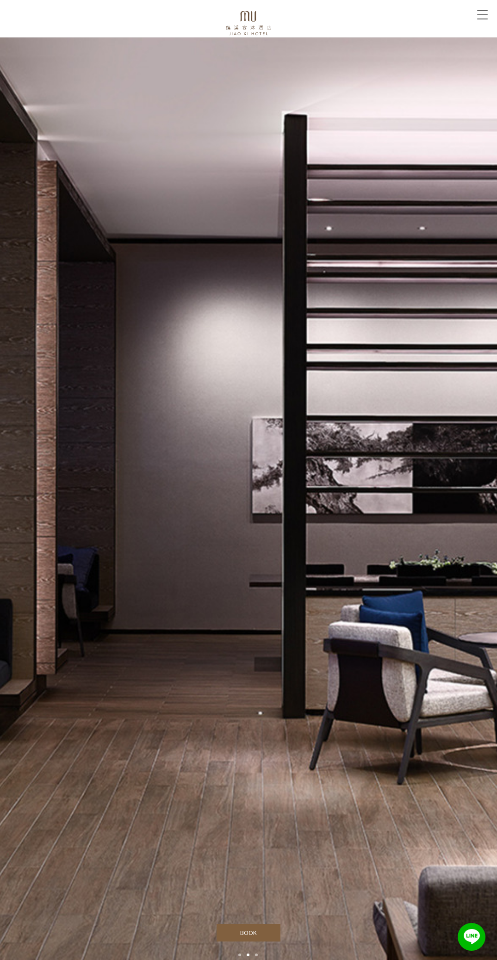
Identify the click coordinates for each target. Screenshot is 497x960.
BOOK (248, 933)
